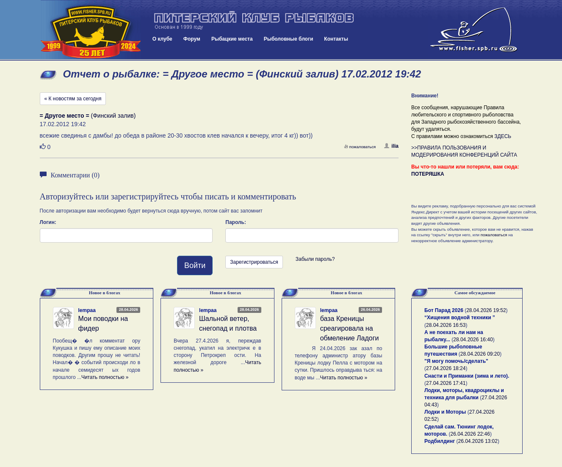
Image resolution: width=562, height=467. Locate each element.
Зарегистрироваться (254, 262)
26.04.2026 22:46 (470, 434)
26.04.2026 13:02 (478, 441)
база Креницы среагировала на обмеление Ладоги (349, 328)
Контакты (336, 39)
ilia (391, 146)
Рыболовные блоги (288, 39)
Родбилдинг (439, 441)
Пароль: (235, 222)
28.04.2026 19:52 (486, 310)
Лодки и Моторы (445, 412)
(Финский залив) (88, 115)
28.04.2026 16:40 (473, 340)
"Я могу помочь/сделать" (456, 361)
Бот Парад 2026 (443, 310)
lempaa (87, 310)
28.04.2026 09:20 (480, 354)
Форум (191, 39)
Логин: (48, 222)
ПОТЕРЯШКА (427, 174)
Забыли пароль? (315, 259)
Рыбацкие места (232, 39)
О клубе (162, 39)
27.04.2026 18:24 (445, 368)
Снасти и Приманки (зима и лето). (466, 376)
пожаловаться (360, 146)
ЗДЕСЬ (502, 136)
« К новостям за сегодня (73, 99)
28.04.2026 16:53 (445, 325)
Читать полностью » (105, 377)
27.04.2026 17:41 (445, 383)
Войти (194, 265)
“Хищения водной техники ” (459, 318)
